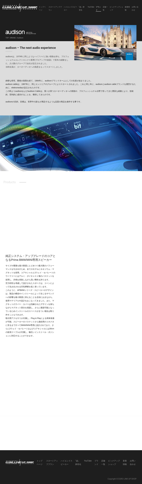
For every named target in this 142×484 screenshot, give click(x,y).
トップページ (42, 8)
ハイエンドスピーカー (70, 8)
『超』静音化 (81, 8)
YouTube (91, 7)
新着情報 (127, 8)
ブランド (98, 8)
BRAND (13, 38)
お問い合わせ (135, 8)
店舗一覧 (105, 8)
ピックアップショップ (116, 8)
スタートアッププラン (55, 8)
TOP (7, 38)
